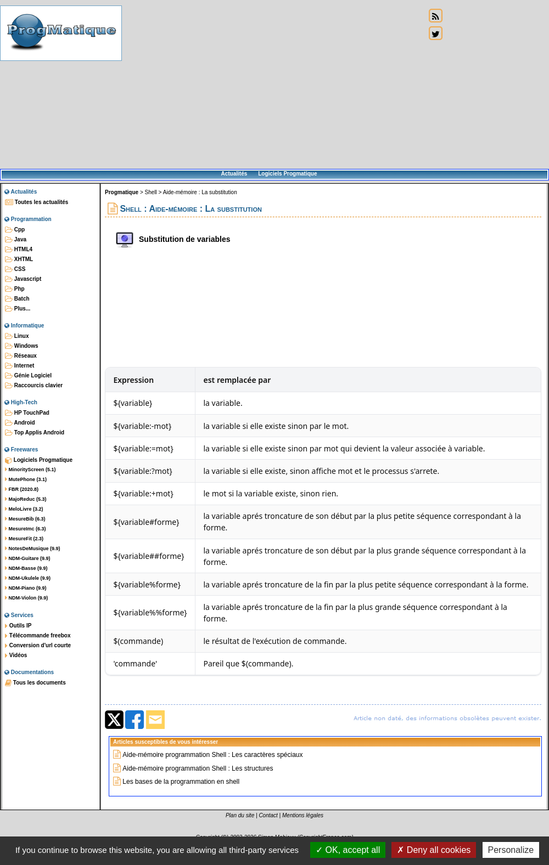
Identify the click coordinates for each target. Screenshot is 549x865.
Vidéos (16, 655)
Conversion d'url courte (38, 645)
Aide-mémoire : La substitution (200, 192)
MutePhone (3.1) (26, 479)
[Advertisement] (273, 85)
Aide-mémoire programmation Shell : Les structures (197, 768)
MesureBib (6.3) (25, 519)
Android (20, 423)
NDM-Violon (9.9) (26, 598)
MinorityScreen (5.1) (30, 469)
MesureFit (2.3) (24, 538)
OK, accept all (348, 850)
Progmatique (121, 192)
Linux (17, 336)
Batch (17, 299)
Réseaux (21, 356)
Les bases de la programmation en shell (180, 781)
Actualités (234, 174)
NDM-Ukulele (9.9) (28, 578)
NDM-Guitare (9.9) (28, 558)
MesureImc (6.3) (25, 529)
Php (15, 289)
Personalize (511, 850)
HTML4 (18, 249)
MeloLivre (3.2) (24, 509)
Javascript (23, 279)
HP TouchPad (27, 413)
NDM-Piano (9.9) (26, 588)
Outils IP (18, 626)
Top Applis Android (34, 432)
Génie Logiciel (28, 375)
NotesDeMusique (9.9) (32, 548)
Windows (21, 346)
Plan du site (240, 815)
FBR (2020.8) (21, 489)
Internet (19, 366)
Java (15, 239)
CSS (15, 269)
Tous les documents (35, 683)
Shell (151, 192)
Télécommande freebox (37, 635)
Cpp (15, 230)
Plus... (17, 309)
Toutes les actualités (36, 202)
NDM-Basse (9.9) (26, 568)
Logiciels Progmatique (287, 174)
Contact (268, 815)
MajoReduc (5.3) (26, 499)
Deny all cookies (433, 850)
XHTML (19, 259)
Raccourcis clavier (34, 385)
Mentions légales (302, 815)
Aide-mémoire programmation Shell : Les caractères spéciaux (212, 755)
